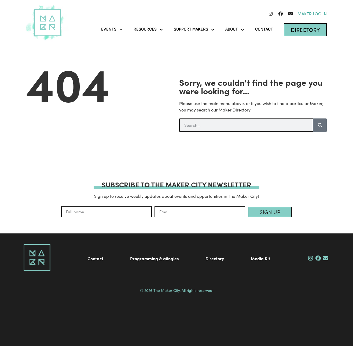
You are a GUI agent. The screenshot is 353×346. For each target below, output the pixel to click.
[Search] (320, 125)
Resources (148, 29)
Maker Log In (312, 13)
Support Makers (194, 29)
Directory (214, 258)
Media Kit (260, 258)
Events (112, 29)
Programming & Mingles (154, 258)
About (234, 29)
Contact (264, 29)
